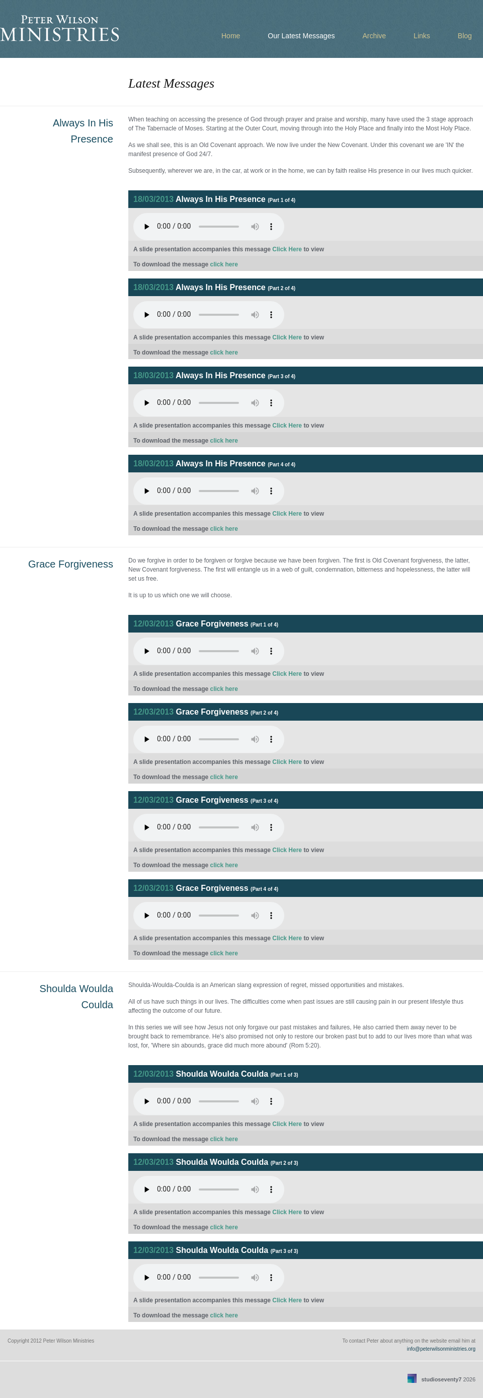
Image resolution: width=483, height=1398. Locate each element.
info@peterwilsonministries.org (441, 1349)
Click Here (287, 249)
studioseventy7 (441, 1379)
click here (223, 264)
